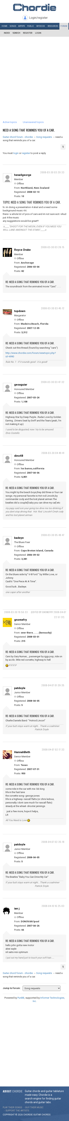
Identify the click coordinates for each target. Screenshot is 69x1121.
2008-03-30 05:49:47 (52, 535)
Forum (64, 26)
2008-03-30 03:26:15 (52, 247)
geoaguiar (20, 384)
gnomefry (20, 619)
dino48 (18, 455)
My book (40, 26)
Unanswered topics (33, 122)
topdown (19, 311)
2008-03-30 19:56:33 (16, 612)
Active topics (10, 122)
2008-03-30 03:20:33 (52, 172)
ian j (17, 908)
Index (7, 33)
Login (38, 33)
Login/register (38, 18)
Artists (21, 26)
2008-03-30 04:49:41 (52, 452)
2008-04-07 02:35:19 (52, 841)
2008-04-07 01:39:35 (52, 685)
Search (16, 33)
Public (30, 26)
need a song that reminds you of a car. (28, 130)
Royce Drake (22, 249)
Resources (53, 26)
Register (27, 33)
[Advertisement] (34, 73)
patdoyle (19, 688)
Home (4, 26)
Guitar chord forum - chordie (18, 137)
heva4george (22, 175)
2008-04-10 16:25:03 (53, 905)
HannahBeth (22, 752)
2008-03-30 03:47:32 (52, 382)
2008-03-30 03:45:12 (52, 308)
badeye (19, 538)
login (16, 153)
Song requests (44, 137)
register (26, 153)
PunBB (20, 997)
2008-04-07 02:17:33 (53, 749)
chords (46, 1114)
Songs (13, 26)
